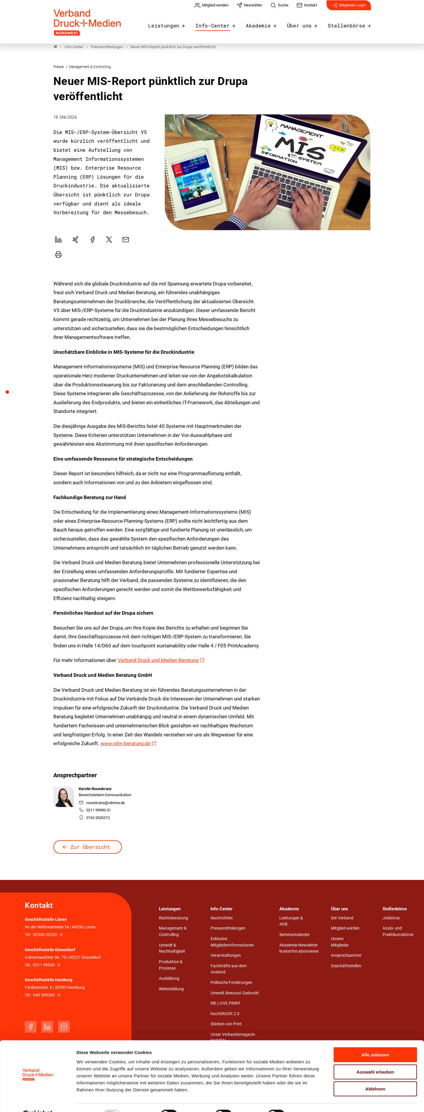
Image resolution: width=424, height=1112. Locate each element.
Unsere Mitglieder (340, 942)
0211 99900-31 (95, 810)
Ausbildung (169, 978)
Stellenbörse (348, 24)
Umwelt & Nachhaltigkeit (172, 948)
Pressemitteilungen (228, 928)
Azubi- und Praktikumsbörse (398, 931)
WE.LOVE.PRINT (226, 1003)
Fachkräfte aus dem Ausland (229, 969)
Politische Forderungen (231, 982)
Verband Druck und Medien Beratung (158, 660)
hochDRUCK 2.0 (225, 1013)
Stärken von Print (226, 1024)
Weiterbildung (171, 988)
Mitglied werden (345, 928)
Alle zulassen (375, 1040)
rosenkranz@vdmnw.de (102, 803)
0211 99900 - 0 (46, 965)
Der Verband (342, 918)
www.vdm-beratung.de (125, 744)
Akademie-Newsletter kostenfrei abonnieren (299, 948)
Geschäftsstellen (346, 965)
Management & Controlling (173, 931)
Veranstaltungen (226, 955)
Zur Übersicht (91, 846)
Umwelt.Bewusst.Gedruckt (235, 993)
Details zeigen (310, 1100)
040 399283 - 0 (46, 995)
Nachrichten (222, 918)
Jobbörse (391, 918)
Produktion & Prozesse (171, 965)
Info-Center (222, 24)
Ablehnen (375, 1074)
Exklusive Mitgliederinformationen (232, 942)
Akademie (265, 24)
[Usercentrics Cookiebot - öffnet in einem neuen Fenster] (37, 1100)
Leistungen (176, 24)
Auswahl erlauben (375, 1057)
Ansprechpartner (346, 955)
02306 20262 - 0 (47, 935)
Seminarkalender (294, 935)
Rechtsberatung (173, 918)
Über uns (304, 24)
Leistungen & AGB (291, 921)
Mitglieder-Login (349, 8)
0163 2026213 (94, 817)
